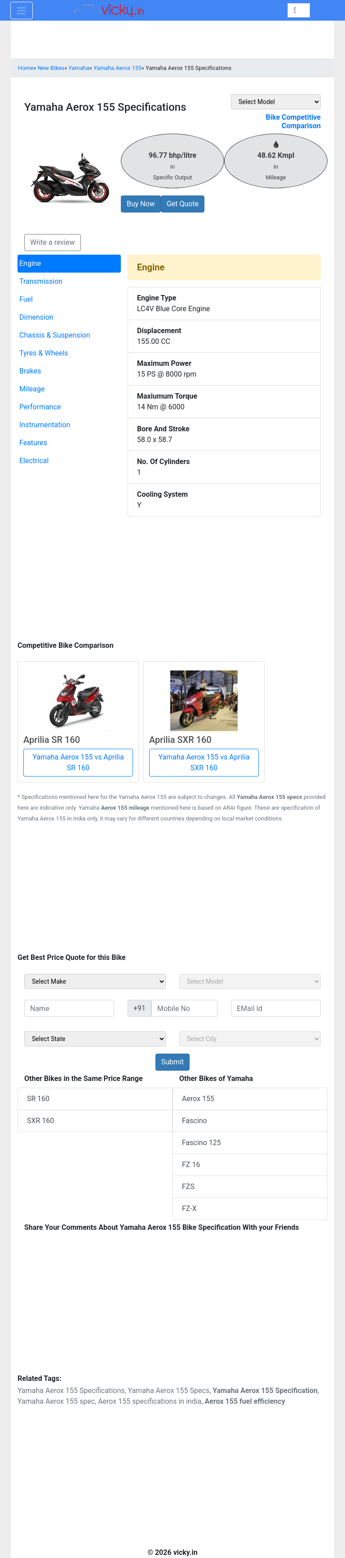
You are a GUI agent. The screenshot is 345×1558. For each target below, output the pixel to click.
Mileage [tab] (31, 389)
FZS (188, 1186)
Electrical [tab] (34, 460)
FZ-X (189, 1208)
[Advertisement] (172, 576)
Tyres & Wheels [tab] (43, 353)
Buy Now (141, 204)
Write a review (52, 242)
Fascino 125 (201, 1142)
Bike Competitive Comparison (293, 121)
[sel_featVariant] (276, 101)
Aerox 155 (198, 1098)
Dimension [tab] (36, 317)
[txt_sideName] (69, 1008)
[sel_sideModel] (250, 981)
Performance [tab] (40, 407)
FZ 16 (191, 1164)
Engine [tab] (30, 263)
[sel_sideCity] (250, 1038)
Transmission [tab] (40, 281)
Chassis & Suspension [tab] (54, 335)
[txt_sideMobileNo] (184, 1008)
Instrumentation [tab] (44, 425)
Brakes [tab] (30, 371)
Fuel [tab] (26, 299)
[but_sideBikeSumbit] (172, 1062)
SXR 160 (40, 1120)
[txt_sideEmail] (276, 1008)
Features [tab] (33, 442)
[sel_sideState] (95, 1038)
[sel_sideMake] (95, 981)
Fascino (194, 1120)
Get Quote (183, 204)
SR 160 (38, 1098)
